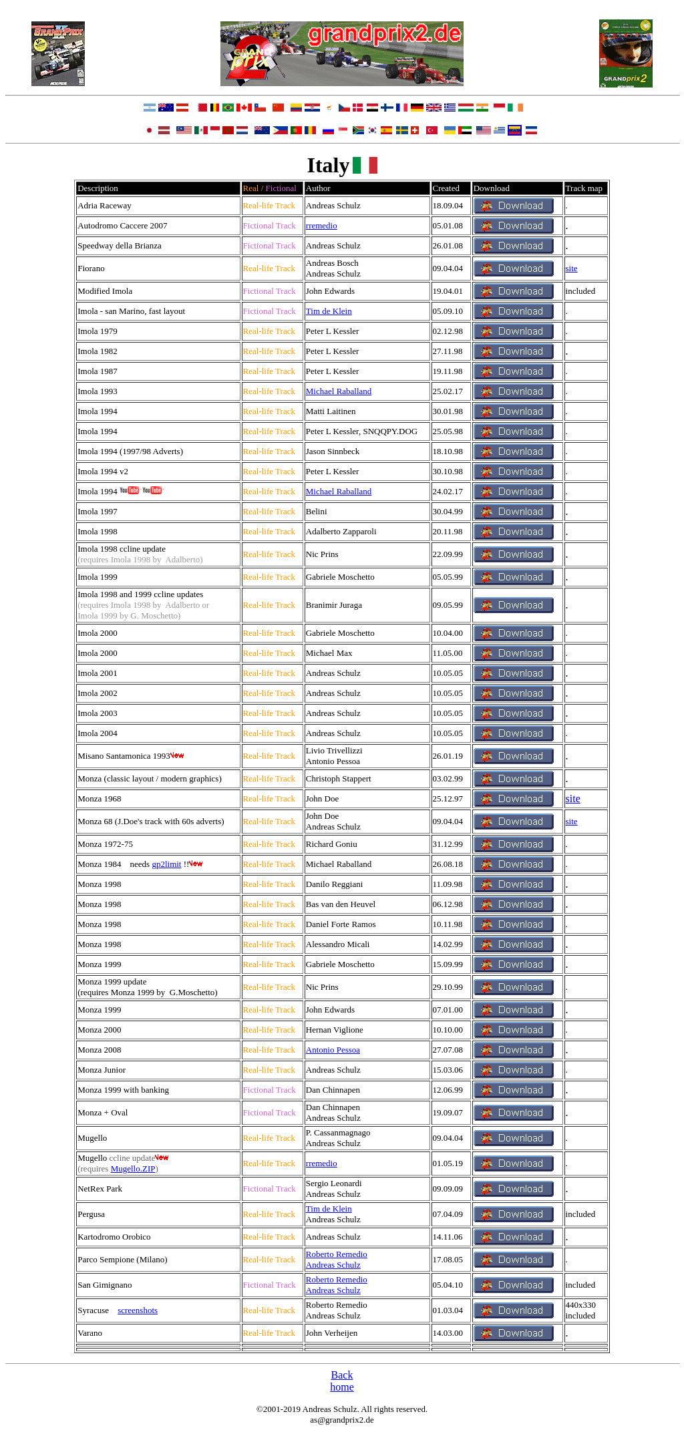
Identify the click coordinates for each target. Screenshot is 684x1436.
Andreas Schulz (333, 1265)
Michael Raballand (339, 391)
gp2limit (166, 864)
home (342, 1387)
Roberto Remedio (336, 1254)
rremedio (321, 225)
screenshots (138, 1310)
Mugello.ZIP (133, 1168)
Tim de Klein (329, 311)
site (572, 268)
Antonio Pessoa (333, 1050)
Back (342, 1375)
